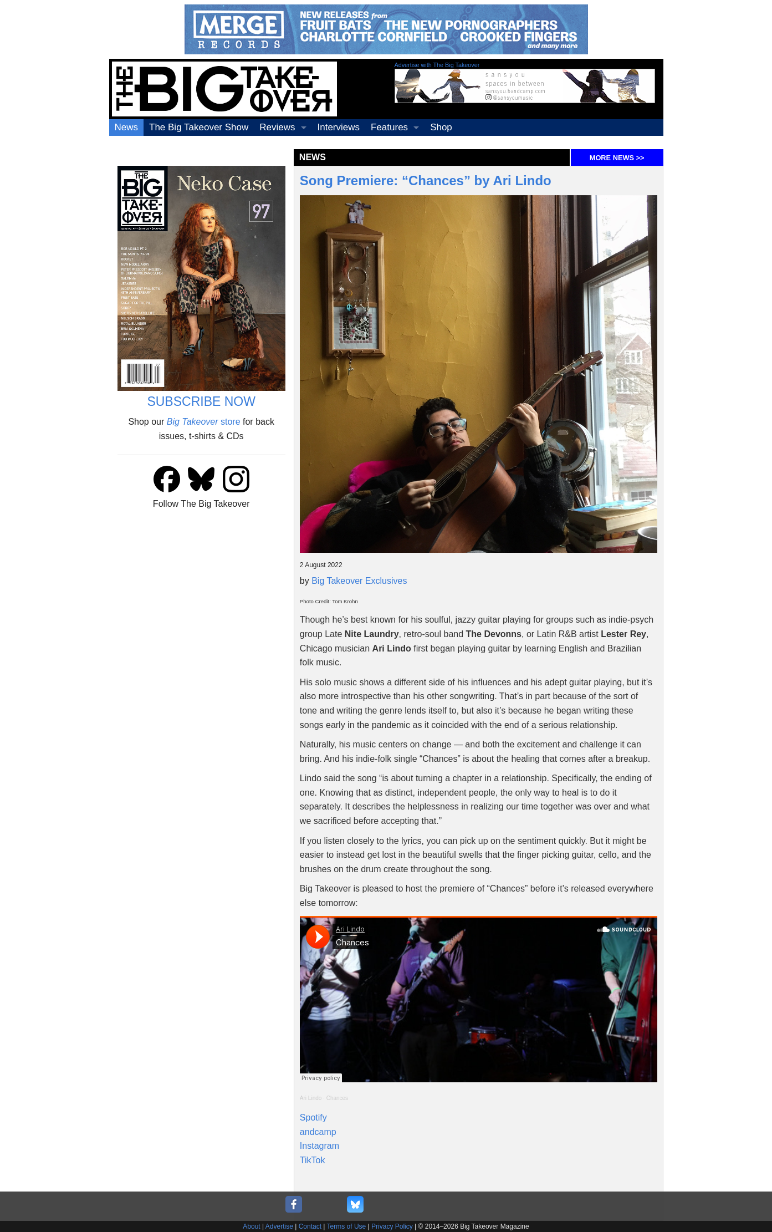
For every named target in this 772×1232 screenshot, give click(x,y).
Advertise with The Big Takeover (437, 65)
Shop (441, 127)
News (127, 127)
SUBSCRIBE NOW (201, 401)
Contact (310, 1226)
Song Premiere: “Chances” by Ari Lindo (425, 180)
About (251, 1226)
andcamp (318, 1132)
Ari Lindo (310, 1098)
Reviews (277, 127)
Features (389, 127)
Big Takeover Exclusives (359, 581)
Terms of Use (346, 1226)
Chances (337, 1098)
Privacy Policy (392, 1226)
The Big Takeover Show (198, 127)
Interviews (339, 127)
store (204, 421)
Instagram (319, 1145)
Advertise (279, 1226)
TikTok (312, 1160)
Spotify (313, 1117)
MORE (617, 158)
